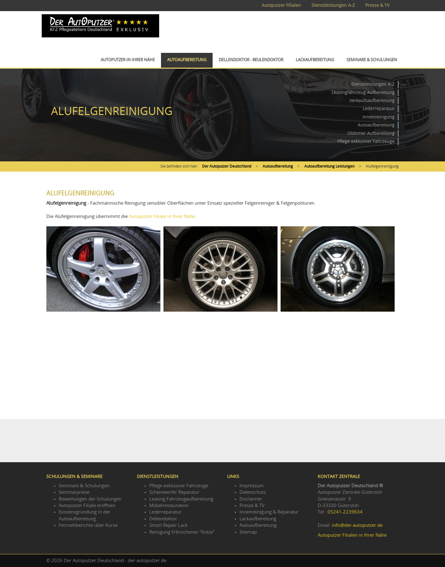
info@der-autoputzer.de (357, 525)
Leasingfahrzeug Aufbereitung (363, 93)
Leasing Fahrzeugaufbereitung (181, 499)
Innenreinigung (378, 117)
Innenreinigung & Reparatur (269, 512)
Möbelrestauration (169, 505)
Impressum (251, 486)
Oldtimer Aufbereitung (371, 133)
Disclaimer (250, 499)
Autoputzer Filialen (281, 5)
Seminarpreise (74, 492)
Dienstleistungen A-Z (333, 5)
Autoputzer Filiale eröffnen (87, 505)
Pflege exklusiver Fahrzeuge (366, 141)
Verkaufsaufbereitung (372, 101)
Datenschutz (252, 492)
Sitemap (248, 532)
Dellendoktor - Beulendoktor (251, 60)
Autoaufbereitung (186, 60)
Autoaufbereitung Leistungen (329, 166)
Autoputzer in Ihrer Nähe (128, 60)
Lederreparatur (379, 109)
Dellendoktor (163, 519)
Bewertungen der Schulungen (90, 499)
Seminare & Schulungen (371, 60)
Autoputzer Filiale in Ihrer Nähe (162, 216)
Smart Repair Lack (168, 525)
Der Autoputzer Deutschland (226, 166)
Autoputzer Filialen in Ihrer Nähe (352, 535)
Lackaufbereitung (315, 60)
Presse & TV (377, 5)
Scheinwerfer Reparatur (174, 492)
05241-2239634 (345, 512)
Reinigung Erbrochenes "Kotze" (182, 532)
